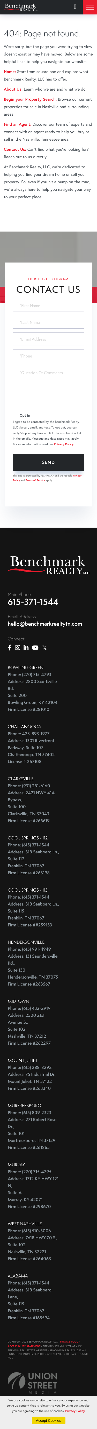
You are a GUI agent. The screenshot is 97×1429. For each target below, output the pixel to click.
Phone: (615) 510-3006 (29, 1231)
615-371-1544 (33, 602)
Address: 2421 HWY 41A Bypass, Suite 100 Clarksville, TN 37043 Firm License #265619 (31, 807)
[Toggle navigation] (90, 7)
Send (48, 462)
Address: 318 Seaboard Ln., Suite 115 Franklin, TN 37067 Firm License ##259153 (33, 914)
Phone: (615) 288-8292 (29, 1067)
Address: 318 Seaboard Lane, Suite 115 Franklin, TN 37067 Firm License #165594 (29, 1304)
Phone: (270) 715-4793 (29, 675)
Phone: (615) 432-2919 (29, 1008)
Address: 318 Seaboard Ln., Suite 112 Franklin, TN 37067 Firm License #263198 (33, 862)
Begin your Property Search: (30, 99)
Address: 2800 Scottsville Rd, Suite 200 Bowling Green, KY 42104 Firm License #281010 (32, 695)
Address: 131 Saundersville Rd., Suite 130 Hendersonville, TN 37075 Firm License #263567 (33, 970)
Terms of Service (35, 480)
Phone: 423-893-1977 (29, 734)
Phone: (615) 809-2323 (29, 1113)
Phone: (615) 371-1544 (28, 845)
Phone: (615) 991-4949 (29, 949)
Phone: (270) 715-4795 (29, 1172)
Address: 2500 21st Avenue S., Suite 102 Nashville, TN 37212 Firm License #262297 (29, 1029)
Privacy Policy (64, 444)
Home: (10, 71)
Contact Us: (15, 149)
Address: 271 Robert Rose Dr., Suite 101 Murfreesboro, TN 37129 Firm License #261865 (32, 1133)
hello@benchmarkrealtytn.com (45, 624)
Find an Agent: (17, 124)
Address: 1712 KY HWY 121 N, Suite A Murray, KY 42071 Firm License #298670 (33, 1193)
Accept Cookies (48, 1420)
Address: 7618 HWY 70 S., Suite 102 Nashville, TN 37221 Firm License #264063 (32, 1248)
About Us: (13, 89)
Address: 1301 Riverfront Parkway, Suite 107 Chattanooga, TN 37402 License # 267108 (31, 751)
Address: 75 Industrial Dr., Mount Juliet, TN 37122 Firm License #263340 (32, 1081)
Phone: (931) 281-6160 (29, 786)
